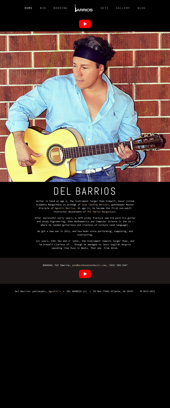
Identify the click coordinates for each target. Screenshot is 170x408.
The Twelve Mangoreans (101, 211)
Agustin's (55, 291)
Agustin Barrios (65, 208)
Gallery (123, 8)
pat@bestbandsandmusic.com (89, 265)
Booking (60, 8)
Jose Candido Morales (95, 204)
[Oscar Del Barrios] (85, 23)
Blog (142, 8)
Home (29, 8)
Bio (43, 8)
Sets (105, 8)
